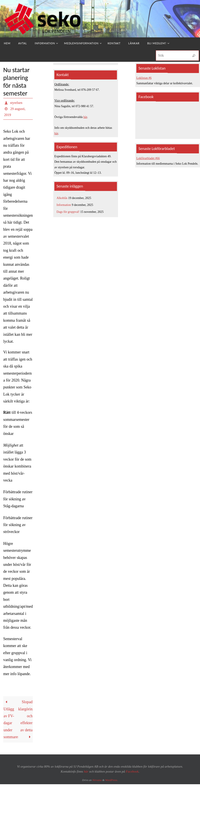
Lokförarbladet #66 (148, 158)
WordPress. (111, 780)
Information (64, 205)
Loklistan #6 (143, 78)
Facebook (132, 771)
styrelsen (16, 103)
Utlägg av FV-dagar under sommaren (10, 719)
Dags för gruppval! (68, 211)
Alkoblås (62, 198)
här (85, 117)
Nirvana (97, 780)
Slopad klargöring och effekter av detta (25, 719)
